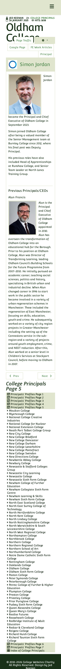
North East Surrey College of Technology (26, 507)
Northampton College (22, 535)
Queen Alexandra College (24, 607)
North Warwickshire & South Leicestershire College (26, 527)
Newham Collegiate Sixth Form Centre (28, 491)
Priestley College (18, 598)
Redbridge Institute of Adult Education (26, 622)
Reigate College (18, 630)
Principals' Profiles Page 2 (25, 397)
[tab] (23, 40)
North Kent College (20, 515)
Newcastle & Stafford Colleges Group (27, 468)
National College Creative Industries (24, 419)
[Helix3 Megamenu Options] (52, 6)
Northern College (19, 542)
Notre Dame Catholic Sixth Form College (28, 557)
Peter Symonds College (22, 578)
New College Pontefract (23, 450)
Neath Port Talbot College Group (29, 430)
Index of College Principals (25, 650)
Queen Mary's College (21, 611)
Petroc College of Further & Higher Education (30, 586)
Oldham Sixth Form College (25, 571)
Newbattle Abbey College (24, 459)
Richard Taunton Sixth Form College (25, 639)
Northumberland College (24, 552)
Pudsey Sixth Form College (24, 604)
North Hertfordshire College (26, 512)
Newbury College (18, 463)
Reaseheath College (20, 617)
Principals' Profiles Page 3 (25, 400)
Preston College (18, 594)
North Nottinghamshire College (28, 522)
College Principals (42, 18)
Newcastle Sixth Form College (27, 479)
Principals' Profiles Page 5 (25, 407)
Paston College (17, 575)
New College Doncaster (22, 440)
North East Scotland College (26, 502)
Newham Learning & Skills (24, 496)
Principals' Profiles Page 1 (25, 394)
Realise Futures (17, 614)
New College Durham (21, 443)
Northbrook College (20, 538)
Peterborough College (22, 581)
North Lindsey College (22, 519)
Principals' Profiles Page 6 (25, 644)
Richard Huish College (22, 634)
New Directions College (22, 456)
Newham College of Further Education (25, 484)
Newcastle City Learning (23, 473)
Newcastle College (19, 476)
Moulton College (18, 410)
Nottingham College (21, 561)
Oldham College (18, 568)
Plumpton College (19, 591)
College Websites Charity (39, 662)
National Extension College (25, 427)
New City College (19, 433)
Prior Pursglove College (23, 601)
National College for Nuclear (26, 423)
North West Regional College (26, 532)
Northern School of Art (22, 548)
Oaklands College (19, 565)
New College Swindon (21, 453)
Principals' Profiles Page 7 (25, 647)
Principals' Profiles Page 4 (25, 404)
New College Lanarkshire (23, 446)
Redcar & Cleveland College (25, 627)
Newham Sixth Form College (26, 499)
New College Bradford (22, 436)
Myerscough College (21, 413)
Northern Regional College (25, 545)
